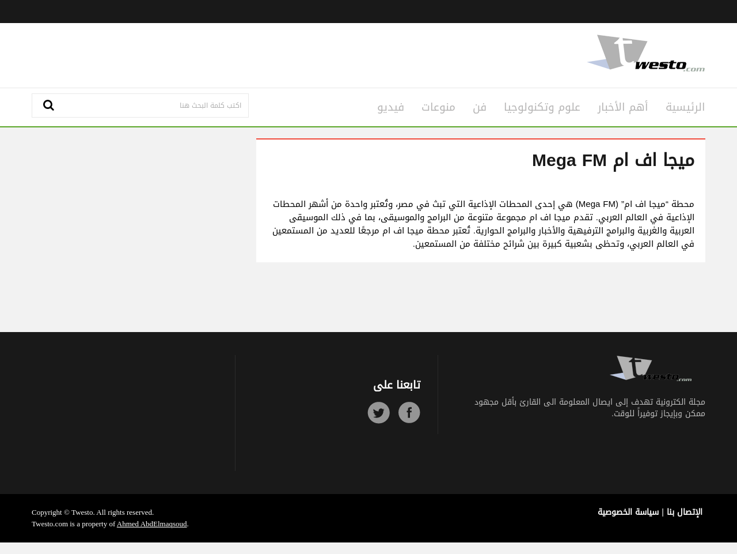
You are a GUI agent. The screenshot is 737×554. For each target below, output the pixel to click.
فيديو (390, 107)
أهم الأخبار (623, 107)
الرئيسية (685, 107)
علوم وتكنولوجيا (542, 107)
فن (480, 107)
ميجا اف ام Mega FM (613, 160)
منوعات (438, 107)
